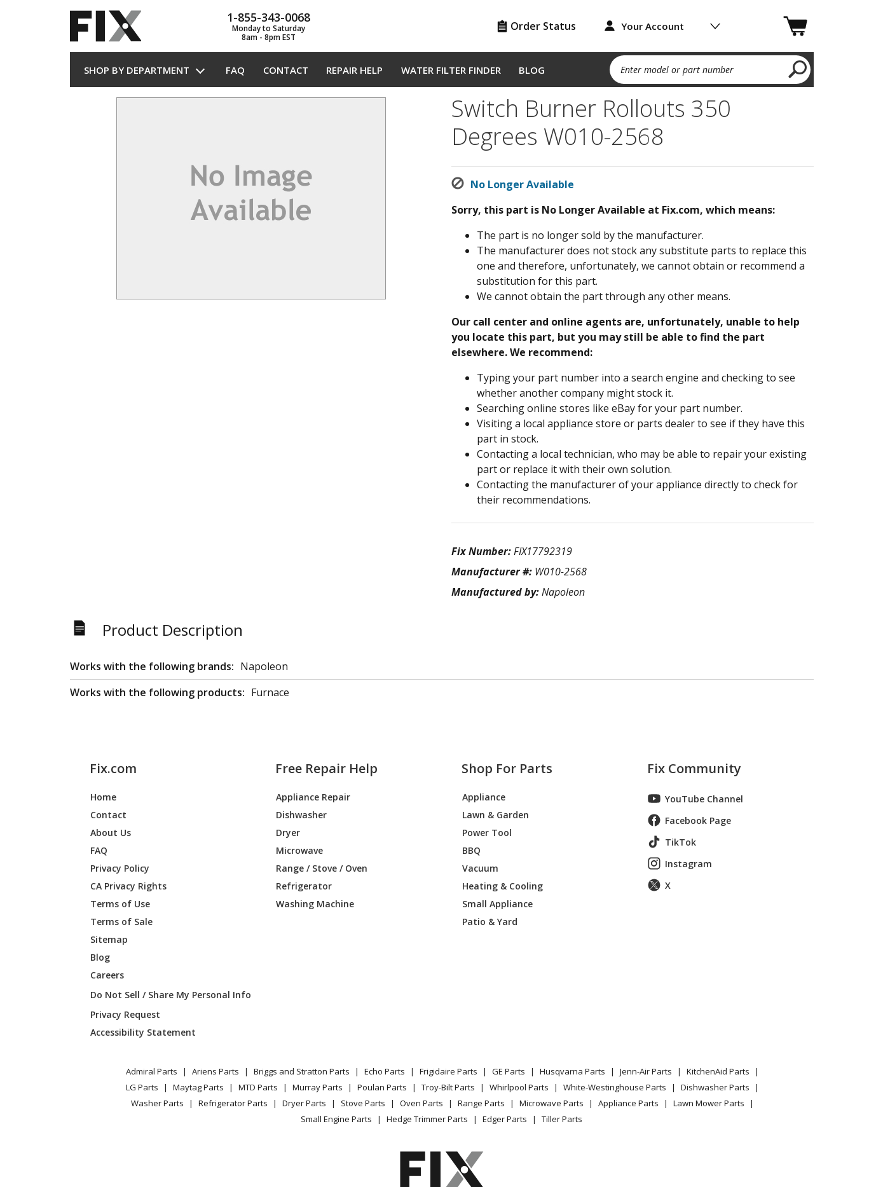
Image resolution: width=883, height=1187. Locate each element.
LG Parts (142, 1087)
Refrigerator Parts (233, 1103)
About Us (110, 832)
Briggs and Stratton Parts (302, 1071)
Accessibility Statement (143, 1032)
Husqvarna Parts (572, 1071)
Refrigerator (304, 885)
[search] (798, 68)
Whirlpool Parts (519, 1087)
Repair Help (354, 70)
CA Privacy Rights (128, 885)
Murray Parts (317, 1087)
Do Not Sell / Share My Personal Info (165, 995)
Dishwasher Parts (715, 1087)
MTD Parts (258, 1087)
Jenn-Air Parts (646, 1071)
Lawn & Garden (495, 814)
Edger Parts (505, 1119)
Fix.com (113, 768)
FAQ (235, 70)
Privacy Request (125, 1014)
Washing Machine (315, 903)
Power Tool (487, 832)
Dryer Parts (304, 1103)
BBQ (471, 850)
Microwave (299, 850)
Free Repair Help (326, 768)
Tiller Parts (562, 1119)
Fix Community (694, 768)
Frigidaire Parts (448, 1071)
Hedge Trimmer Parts (427, 1119)
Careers (107, 974)
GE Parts (508, 1071)
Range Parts (481, 1103)
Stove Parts (363, 1103)
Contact (285, 70)
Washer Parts (157, 1103)
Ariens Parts (215, 1071)
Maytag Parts (198, 1087)
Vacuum (480, 867)
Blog (532, 70)
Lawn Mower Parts (708, 1103)
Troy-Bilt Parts (448, 1087)
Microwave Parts (551, 1103)
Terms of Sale (121, 921)
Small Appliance (497, 903)
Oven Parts (421, 1103)
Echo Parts (384, 1071)
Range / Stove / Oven (321, 867)
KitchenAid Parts (718, 1071)
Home (103, 796)
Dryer (288, 832)
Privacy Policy (119, 867)
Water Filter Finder (451, 70)
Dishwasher (301, 814)
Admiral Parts (151, 1071)
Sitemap (109, 939)
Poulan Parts (382, 1087)
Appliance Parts (628, 1103)
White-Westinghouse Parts (614, 1087)
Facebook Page (689, 820)
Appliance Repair (313, 796)
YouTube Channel (695, 798)
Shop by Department (136, 70)
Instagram (680, 863)
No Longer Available (522, 184)
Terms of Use (120, 903)
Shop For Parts (507, 768)
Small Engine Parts (336, 1119)
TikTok (672, 841)
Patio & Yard (489, 921)
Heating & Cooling (502, 885)
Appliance (483, 796)
